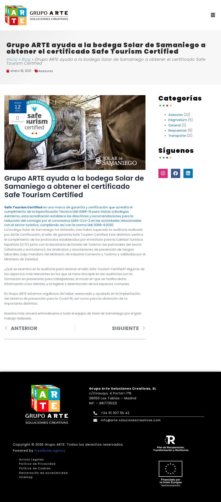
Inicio (12, 59)
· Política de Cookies (34, 468)
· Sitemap (25, 477)
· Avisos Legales (31, 459)
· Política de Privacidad (37, 464)
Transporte (177, 135)
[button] (213, 15)
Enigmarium (177, 120)
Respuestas (178, 130)
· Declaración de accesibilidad (44, 473)
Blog (26, 59)
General (174, 125)
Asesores (46, 71)
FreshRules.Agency (51, 450)
